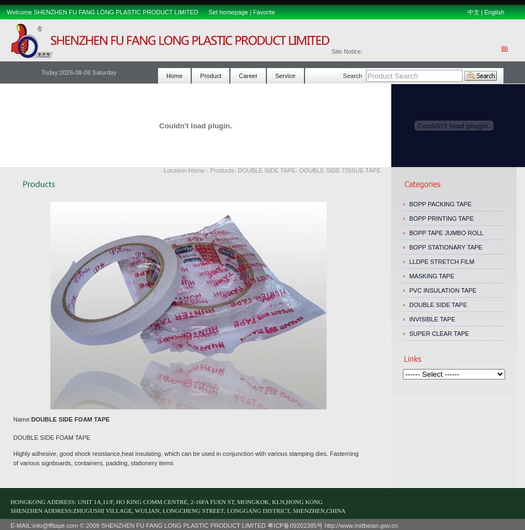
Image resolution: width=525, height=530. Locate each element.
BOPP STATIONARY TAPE (446, 247)
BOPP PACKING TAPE (442, 204)
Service (285, 75)
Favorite (264, 12)
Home (174, 75)
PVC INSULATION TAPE (443, 290)
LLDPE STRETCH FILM (442, 261)
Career (248, 75)
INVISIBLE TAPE (432, 319)
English (494, 12)
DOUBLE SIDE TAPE (439, 305)
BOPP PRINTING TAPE (442, 218)
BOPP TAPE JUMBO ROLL (447, 233)
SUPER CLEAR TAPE (439, 333)
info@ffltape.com (55, 525)
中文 (474, 12)
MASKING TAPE (432, 276)
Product (210, 75)
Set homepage (228, 12)
